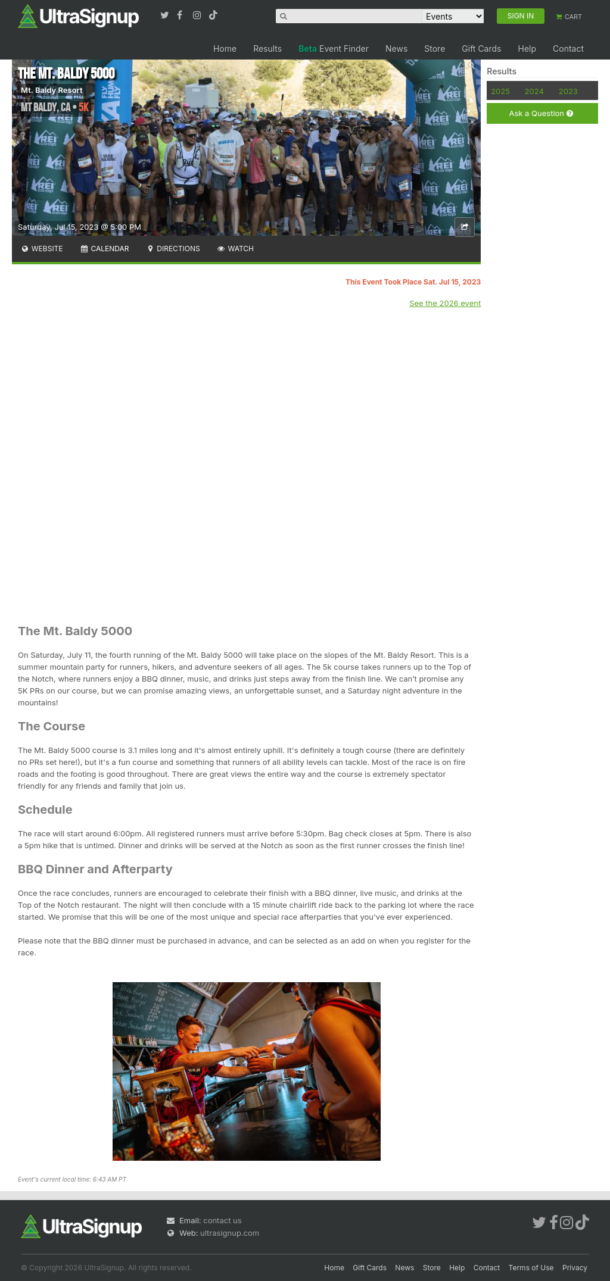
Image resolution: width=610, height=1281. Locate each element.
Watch (235, 248)
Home (224, 48)
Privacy (574, 1267)
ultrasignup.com (229, 1233)
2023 (568, 91)
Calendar (104, 248)
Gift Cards (481, 48)
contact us (222, 1220)
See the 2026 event (445, 303)
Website (41, 248)
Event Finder (333, 48)
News (396, 48)
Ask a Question (540, 113)
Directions (172, 248)
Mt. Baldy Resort (52, 90)
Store (434, 48)
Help (527, 48)
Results (267, 48)
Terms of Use (531, 1267)
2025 (500, 91)
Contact (568, 48)
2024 (534, 91)
